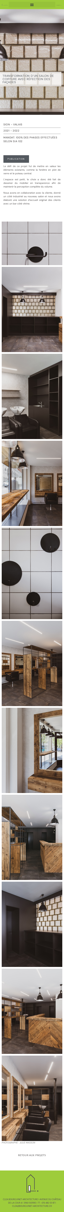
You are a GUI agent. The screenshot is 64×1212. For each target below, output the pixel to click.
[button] (32, 4)
